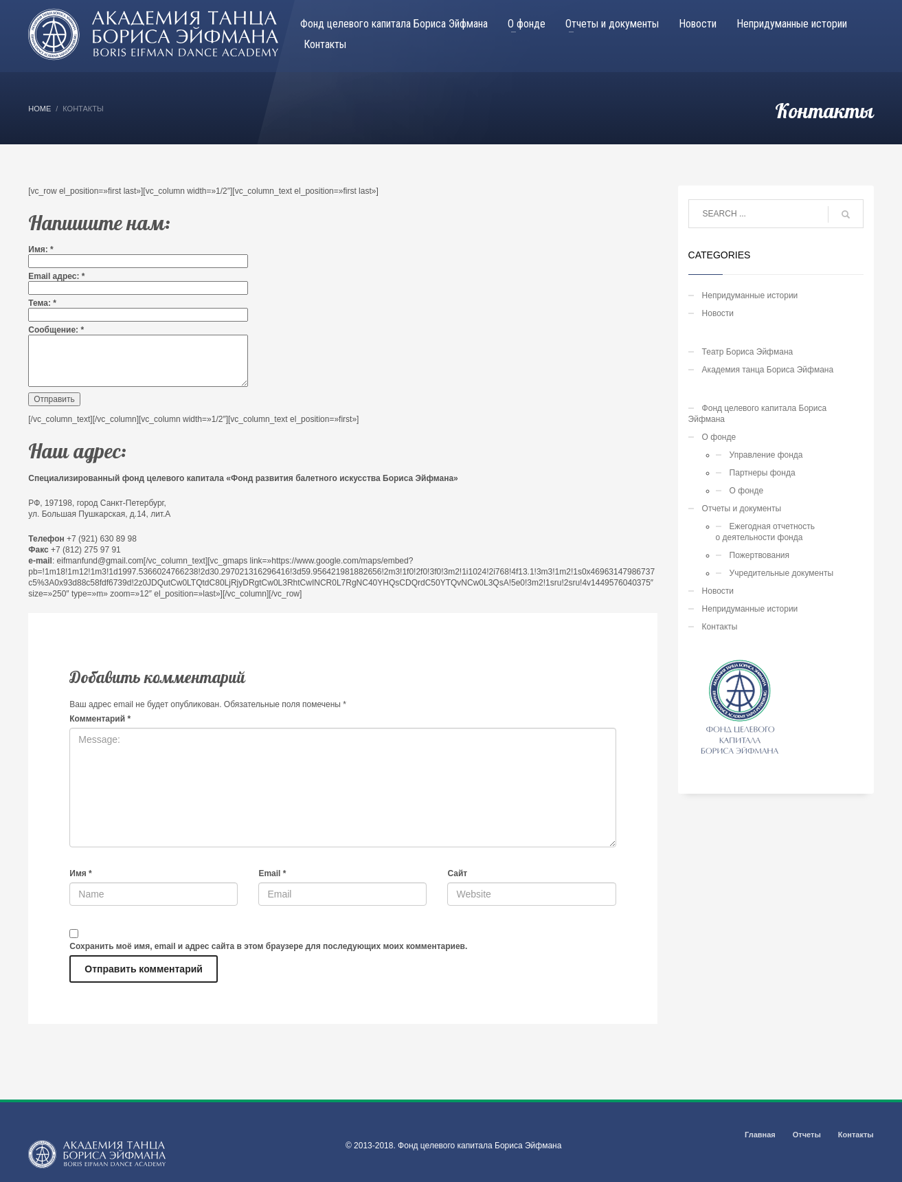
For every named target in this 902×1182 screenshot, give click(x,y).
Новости (718, 313)
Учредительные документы (781, 573)
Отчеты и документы (741, 508)
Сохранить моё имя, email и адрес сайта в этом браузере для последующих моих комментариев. (268, 946)
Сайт (457, 873)
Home (39, 108)
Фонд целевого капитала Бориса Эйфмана (757, 413)
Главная (760, 1134)
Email (272, 873)
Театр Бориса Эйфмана (747, 352)
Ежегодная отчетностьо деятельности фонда (765, 532)
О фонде (719, 437)
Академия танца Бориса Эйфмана (768, 370)
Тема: (42, 303)
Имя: (41, 249)
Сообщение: (56, 330)
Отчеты (807, 1134)
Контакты (720, 627)
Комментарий (100, 719)
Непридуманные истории (750, 295)
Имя (80, 873)
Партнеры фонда (763, 473)
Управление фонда (766, 455)
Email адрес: (56, 276)
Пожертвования (759, 555)
